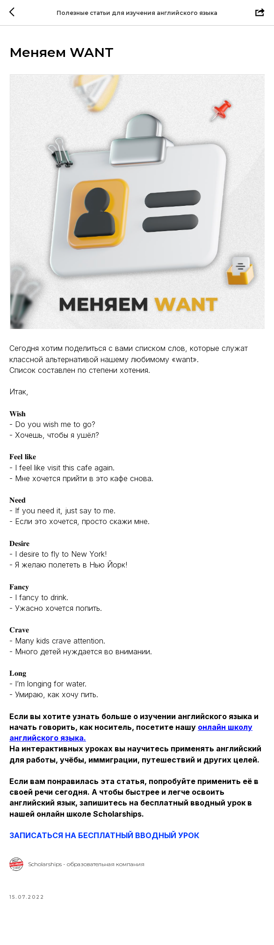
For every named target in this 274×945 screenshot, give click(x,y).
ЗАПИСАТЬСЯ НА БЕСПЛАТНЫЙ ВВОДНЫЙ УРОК (104, 835)
